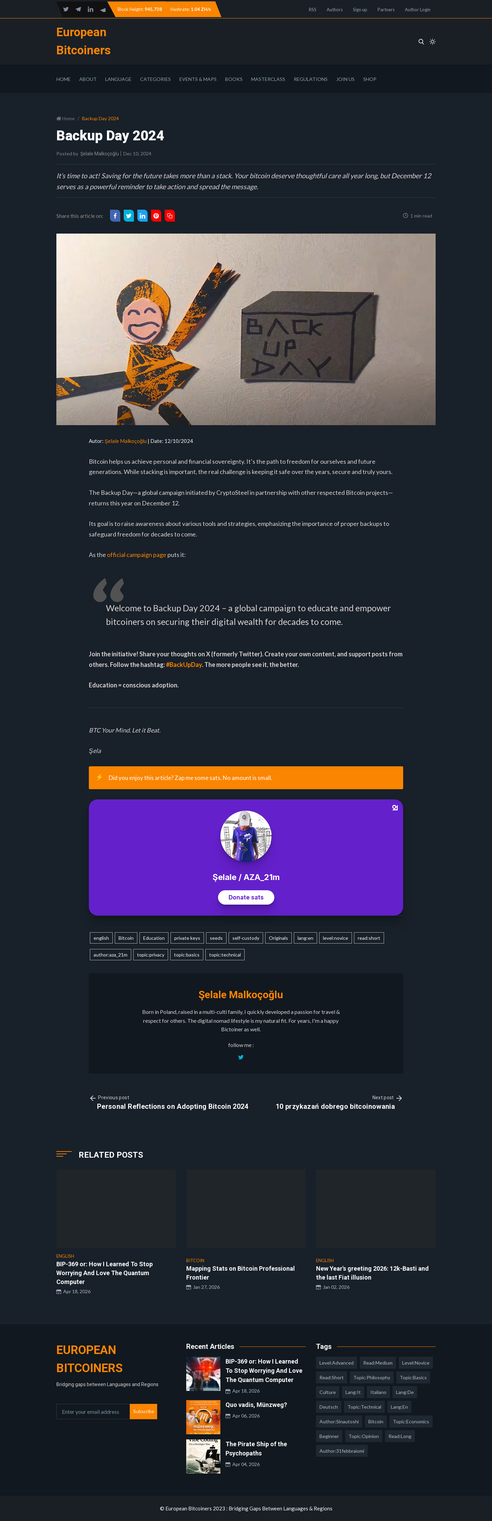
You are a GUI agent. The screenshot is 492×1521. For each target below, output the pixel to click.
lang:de (405, 1392)
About (88, 79)
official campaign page (136, 554)
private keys (187, 938)
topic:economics (411, 1421)
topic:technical (225, 955)
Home (63, 79)
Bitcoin (126, 938)
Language (118, 79)
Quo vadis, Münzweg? (256, 1404)
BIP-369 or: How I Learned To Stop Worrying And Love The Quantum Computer (264, 1370)
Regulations (311, 79)
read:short (369, 938)
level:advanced (336, 1363)
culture (327, 1392)
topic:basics (187, 955)
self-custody (245, 938)
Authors (335, 9)
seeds (216, 938)
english (101, 938)
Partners (386, 9)
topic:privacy (150, 955)
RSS (312, 9)
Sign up (360, 9)
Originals (278, 938)
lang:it (353, 1392)
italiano (378, 1392)
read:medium (378, 1363)
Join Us (345, 79)
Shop (370, 79)
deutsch (328, 1407)
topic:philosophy (371, 1377)
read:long (399, 1436)
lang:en (305, 938)
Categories (155, 79)
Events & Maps (198, 79)
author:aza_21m (110, 955)
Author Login (417, 9)
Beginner (329, 1436)
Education (154, 938)
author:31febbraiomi (341, 1451)
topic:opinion (363, 1436)
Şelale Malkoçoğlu (99, 153)
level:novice (335, 938)
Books (234, 79)
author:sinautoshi (339, 1421)
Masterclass (268, 79)
